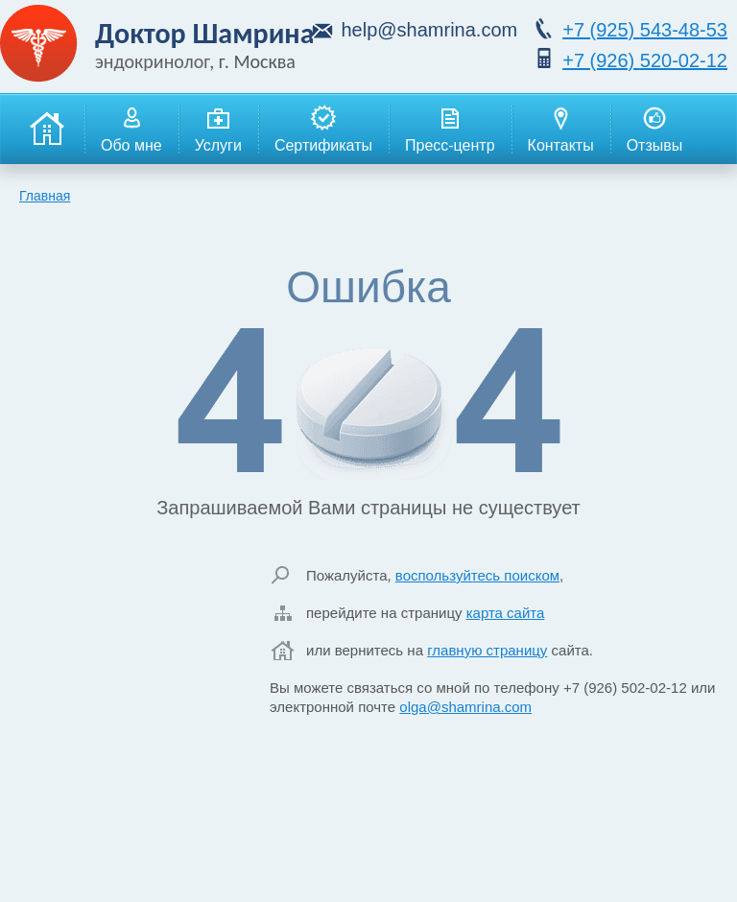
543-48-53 (644, 29)
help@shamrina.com (429, 29)
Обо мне (131, 129)
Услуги (218, 129)
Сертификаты (323, 129)
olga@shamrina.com (465, 707)
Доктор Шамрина (205, 33)
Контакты (561, 129)
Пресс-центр (450, 129)
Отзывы (655, 129)
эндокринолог (152, 61)
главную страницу (487, 650)
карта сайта (505, 613)
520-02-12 (644, 60)
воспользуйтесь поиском (477, 575)
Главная (44, 195)
